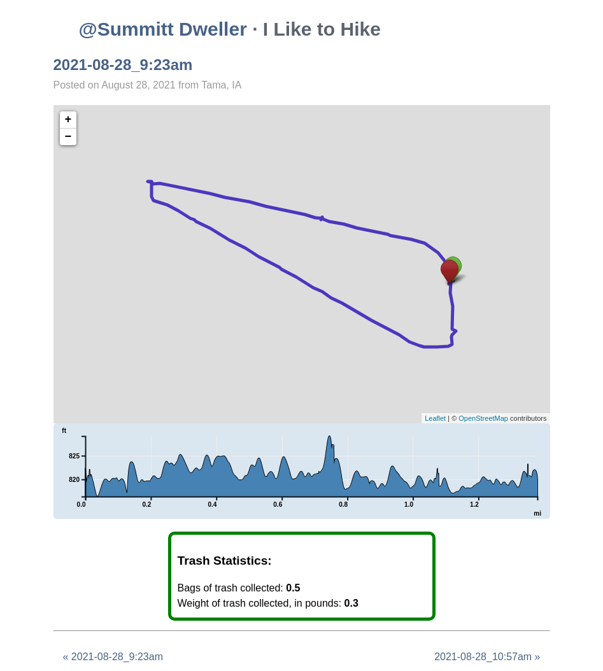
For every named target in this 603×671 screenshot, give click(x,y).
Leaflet (435, 418)
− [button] (68, 137)
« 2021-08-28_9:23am (113, 656)
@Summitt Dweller (163, 28)
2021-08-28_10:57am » (487, 656)
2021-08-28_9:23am (123, 64)
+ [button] (68, 119)
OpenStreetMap (483, 418)
